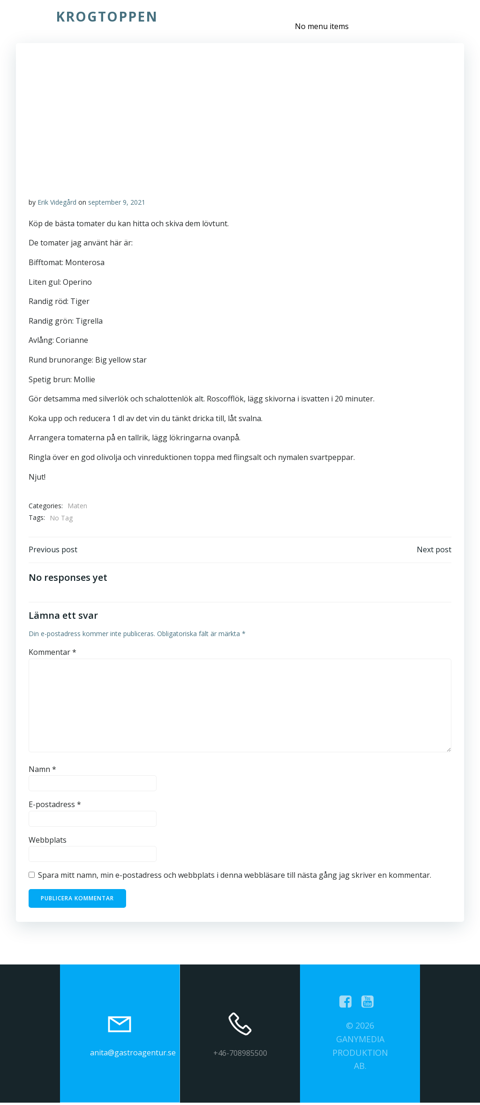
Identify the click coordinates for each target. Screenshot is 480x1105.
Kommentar (53, 654)
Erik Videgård (57, 202)
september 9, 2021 (117, 202)
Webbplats (48, 842)
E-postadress (55, 806)
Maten (78, 506)
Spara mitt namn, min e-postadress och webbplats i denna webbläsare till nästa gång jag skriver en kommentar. (235, 877)
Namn (43, 771)
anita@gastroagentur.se (133, 1055)
